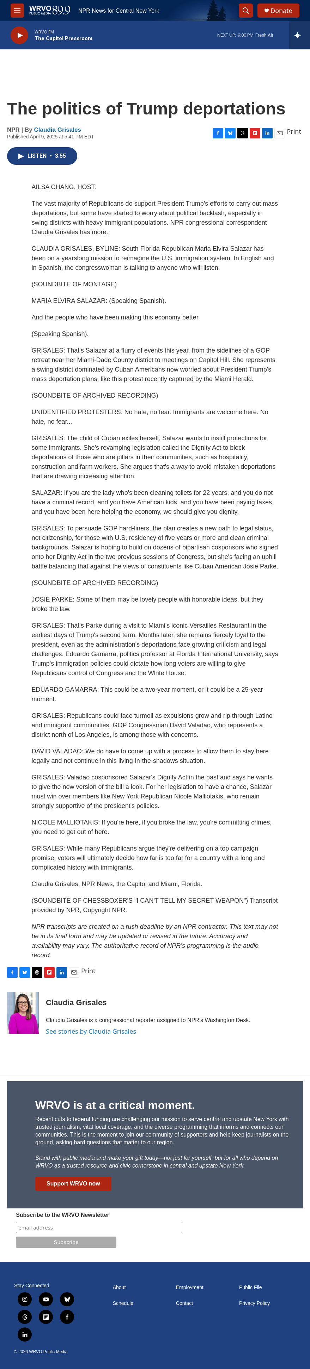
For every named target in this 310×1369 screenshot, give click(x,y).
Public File (250, 1287)
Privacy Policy (254, 1303)
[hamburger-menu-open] (17, 11)
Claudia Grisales (57, 129)
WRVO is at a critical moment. (115, 1105)
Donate (281, 10)
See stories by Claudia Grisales (91, 1031)
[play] (19, 35)
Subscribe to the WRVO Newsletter (62, 1215)
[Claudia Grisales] (23, 1013)
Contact (184, 1303)
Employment (189, 1287)
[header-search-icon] (246, 11)
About (119, 1287)
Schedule (123, 1303)
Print (294, 131)
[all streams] (299, 35)
